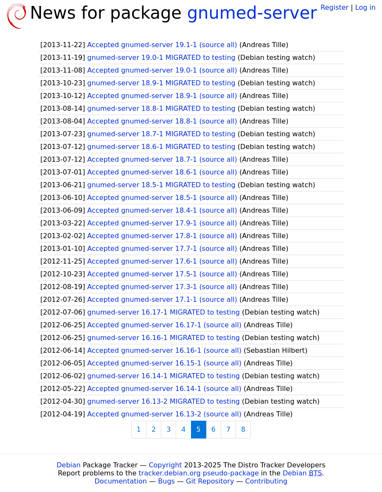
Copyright (165, 465)
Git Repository (210, 481)
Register (334, 7)
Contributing (266, 481)
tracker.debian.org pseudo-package (199, 473)
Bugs (166, 481)
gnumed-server (252, 12)
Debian (68, 465)
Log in (365, 7)
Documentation (121, 481)
